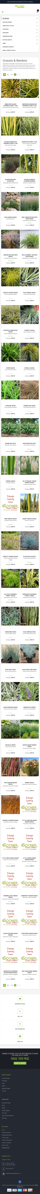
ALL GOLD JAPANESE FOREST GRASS (10, 595)
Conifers (4, 1091)
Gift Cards (4, 1113)
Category (6, 29)
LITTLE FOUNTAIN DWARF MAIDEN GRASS (29, 821)
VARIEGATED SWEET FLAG (29, 142)
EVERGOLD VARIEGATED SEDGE (10, 331)
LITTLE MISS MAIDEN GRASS (10, 858)
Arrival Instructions (6, 1132)
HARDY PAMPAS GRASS (29, 519)
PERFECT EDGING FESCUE (10, 556)
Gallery (3, 1108)
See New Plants (6, 1078)
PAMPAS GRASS (10, 481)
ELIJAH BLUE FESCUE (29, 556)
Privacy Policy (5, 1137)
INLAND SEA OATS (10, 443)
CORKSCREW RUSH (10, 632)
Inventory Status (8, 25)
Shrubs (3, 1086)
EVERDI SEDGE (10, 368)
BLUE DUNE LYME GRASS (29, 669)
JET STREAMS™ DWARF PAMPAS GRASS (29, 481)
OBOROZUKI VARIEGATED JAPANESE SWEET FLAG (29, 105)
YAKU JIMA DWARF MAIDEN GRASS (29, 972)
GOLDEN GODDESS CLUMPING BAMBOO (29, 180)
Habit (4, 43)
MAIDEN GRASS (29, 782)
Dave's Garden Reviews (7, 1115)
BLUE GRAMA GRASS (10, 217)
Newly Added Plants (9, 50)
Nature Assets (7, 40)
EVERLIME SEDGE (10, 405)
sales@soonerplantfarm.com (13, 1173)
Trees (3, 1083)
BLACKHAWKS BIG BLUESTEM (10, 180)
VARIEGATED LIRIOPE (29, 707)
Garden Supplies (6, 1110)
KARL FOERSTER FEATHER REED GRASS (29, 218)
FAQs (3, 1130)
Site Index (4, 1118)
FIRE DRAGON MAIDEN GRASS (10, 783)
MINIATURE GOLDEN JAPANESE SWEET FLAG (10, 105)
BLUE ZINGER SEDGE (29, 292)
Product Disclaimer (6, 1142)
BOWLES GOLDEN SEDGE (10, 292)
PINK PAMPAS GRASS (10, 519)
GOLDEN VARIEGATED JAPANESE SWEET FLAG (10, 142)
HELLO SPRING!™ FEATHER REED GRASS (29, 255)
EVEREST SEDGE (29, 330)
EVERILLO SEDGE (29, 368)
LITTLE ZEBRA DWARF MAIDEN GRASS (29, 858)
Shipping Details (6, 1147)
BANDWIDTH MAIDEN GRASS (29, 896)
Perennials (4, 1081)
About (3, 1105)
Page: (12, 74)
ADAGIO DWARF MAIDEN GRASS (29, 745)
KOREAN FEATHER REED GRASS (10, 255)
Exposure (6, 32)
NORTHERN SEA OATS (29, 443)
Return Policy (5, 1145)
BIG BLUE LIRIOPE (10, 745)
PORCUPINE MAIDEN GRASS (29, 933)
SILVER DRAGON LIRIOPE (10, 707)
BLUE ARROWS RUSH (29, 632)
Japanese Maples (6, 1088)
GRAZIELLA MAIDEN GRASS (10, 820)
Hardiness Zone (7, 36)
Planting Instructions (7, 1135)
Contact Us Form (6, 1159)
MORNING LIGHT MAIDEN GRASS (11, 896)
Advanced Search (8, 47)
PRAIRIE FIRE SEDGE (29, 405)
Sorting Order (7, 22)
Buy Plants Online (6, 1103)
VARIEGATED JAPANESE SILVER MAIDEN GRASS (10, 972)
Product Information (7, 1140)
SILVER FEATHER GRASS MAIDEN (10, 934)
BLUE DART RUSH (10, 669)
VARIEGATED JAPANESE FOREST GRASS (29, 595)
